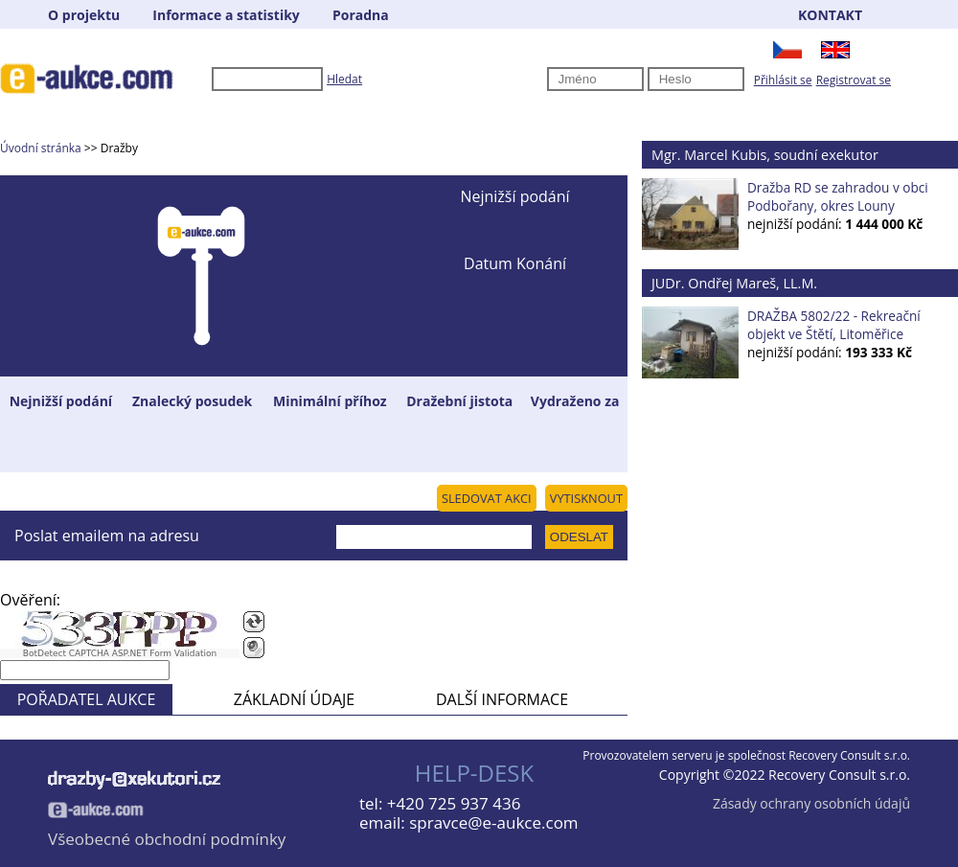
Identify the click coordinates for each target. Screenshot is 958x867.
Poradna (360, 15)
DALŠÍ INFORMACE (502, 699)
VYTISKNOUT (586, 498)
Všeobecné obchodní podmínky (166, 839)
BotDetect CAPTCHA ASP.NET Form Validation (120, 653)
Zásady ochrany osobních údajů (811, 803)
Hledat (344, 79)
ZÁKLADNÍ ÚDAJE (294, 699)
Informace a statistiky (225, 15)
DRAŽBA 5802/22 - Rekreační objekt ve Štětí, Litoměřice (834, 325)
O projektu (84, 15)
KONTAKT (830, 15)
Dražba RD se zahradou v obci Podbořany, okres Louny (837, 196)
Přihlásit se (783, 80)
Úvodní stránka (40, 148)
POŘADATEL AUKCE (86, 699)
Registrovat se (853, 80)
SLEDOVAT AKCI (487, 498)
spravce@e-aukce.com (493, 822)
